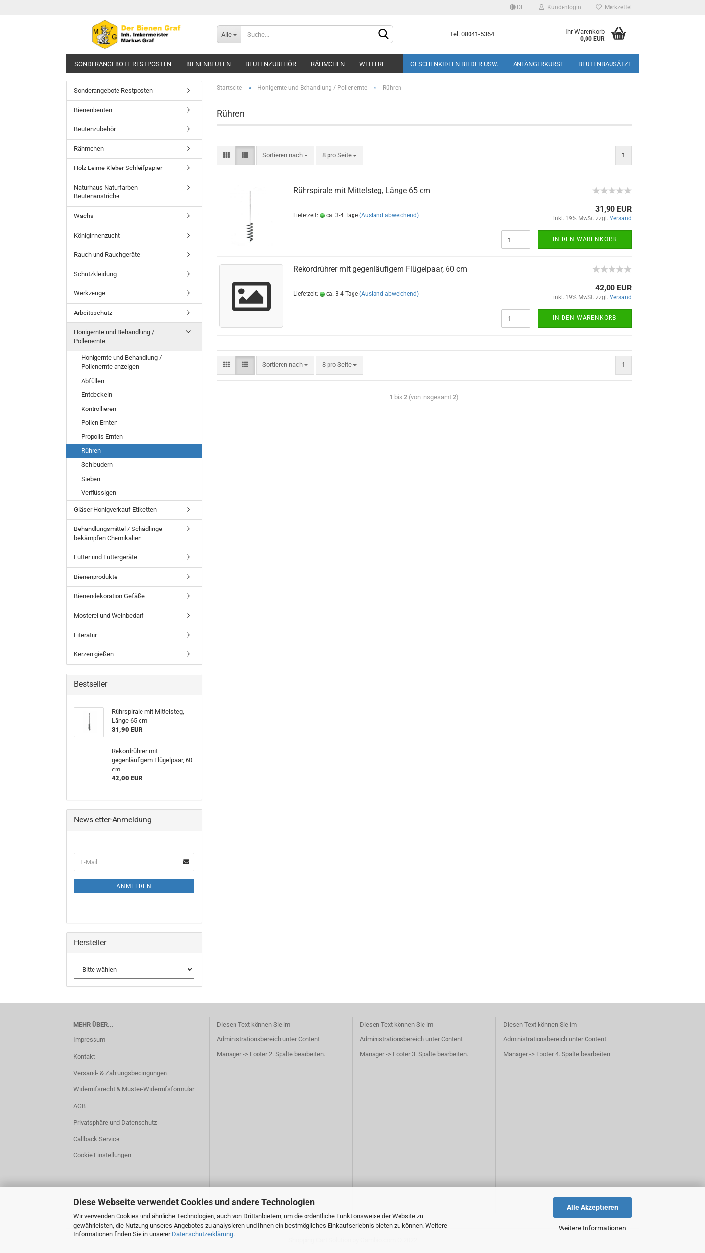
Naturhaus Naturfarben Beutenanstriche (106, 192)
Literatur (85, 635)
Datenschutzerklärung (202, 1234)
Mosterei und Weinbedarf (109, 615)
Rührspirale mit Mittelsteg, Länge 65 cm (361, 190)
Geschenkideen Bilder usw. (454, 64)
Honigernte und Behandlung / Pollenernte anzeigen (121, 362)
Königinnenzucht (97, 235)
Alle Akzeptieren (592, 1207)
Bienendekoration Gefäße (109, 596)
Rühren (91, 450)
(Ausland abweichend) (389, 215)
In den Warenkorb (584, 239)
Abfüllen (92, 381)
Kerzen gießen (94, 654)
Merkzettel (614, 7)
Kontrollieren (98, 408)
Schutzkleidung (95, 274)
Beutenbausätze (605, 64)
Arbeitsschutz (93, 312)
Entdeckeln (96, 394)
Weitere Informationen (592, 1228)
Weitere (372, 64)
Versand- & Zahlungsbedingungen (120, 1073)
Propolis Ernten (102, 436)
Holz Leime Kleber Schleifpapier (118, 167)
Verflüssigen (98, 492)
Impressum (89, 1039)
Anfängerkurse (538, 64)
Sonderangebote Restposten (122, 64)
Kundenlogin (560, 7)
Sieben (90, 478)
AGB (79, 1105)
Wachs (84, 215)
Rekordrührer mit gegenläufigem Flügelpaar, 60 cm (380, 269)
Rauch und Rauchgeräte (107, 254)
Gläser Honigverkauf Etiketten (115, 509)
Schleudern (97, 464)
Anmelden (134, 886)
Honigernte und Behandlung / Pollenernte (114, 336)
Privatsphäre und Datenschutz (115, 1122)
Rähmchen (328, 64)
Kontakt (84, 1056)
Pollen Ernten (99, 422)
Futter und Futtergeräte (105, 557)
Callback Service (96, 1139)
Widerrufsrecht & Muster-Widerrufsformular (133, 1089)
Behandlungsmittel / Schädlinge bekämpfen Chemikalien (118, 533)
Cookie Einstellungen (102, 1154)
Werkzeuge (89, 293)
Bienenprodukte (96, 576)
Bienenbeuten (208, 64)
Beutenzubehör (270, 64)
